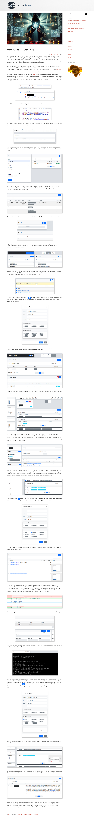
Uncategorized (71, 57)
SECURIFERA (70, 54)
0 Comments (36, 814)
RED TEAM (31, 814)
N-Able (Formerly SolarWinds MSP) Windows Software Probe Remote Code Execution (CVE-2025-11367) (76, 30)
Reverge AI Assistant (72, 33)
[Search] (86, 14)
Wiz (10, 71)
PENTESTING (27, 814)
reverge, (46, 54)
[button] (84, 3)
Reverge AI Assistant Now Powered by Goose (76, 25)
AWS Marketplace (55, 54)
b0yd (9, 814)
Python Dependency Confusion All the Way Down (77, 20)
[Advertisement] (77, 100)
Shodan (33, 74)
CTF (69, 44)
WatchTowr (58, 69)
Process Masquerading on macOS (74, 23)
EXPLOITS (23, 814)
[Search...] (76, 14)
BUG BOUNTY (19, 814)
